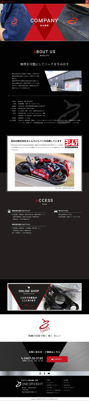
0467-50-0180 (33, 358)
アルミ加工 (49, 387)
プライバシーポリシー (69, 387)
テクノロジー (50, 382)
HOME (48, 380)
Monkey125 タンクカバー (53, 392)
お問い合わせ (67, 385)
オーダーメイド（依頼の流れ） (54, 390)
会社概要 (66, 380)
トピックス (66, 382)
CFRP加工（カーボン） (52, 385)
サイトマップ (67, 390)
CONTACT (58, 359)
